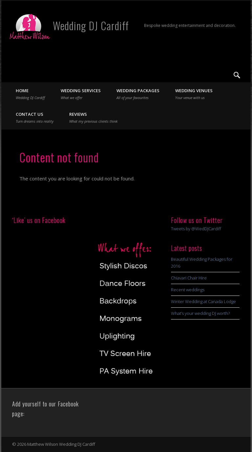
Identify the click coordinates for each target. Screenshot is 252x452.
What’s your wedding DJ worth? (200, 313)
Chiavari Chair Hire (189, 278)
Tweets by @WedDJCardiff (196, 229)
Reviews (93, 117)
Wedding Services (81, 94)
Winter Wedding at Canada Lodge (203, 301)
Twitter (223, 75)
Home (30, 94)
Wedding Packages (137, 94)
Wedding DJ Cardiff (91, 25)
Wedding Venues (194, 94)
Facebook (210, 75)
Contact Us (34, 117)
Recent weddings (187, 290)
